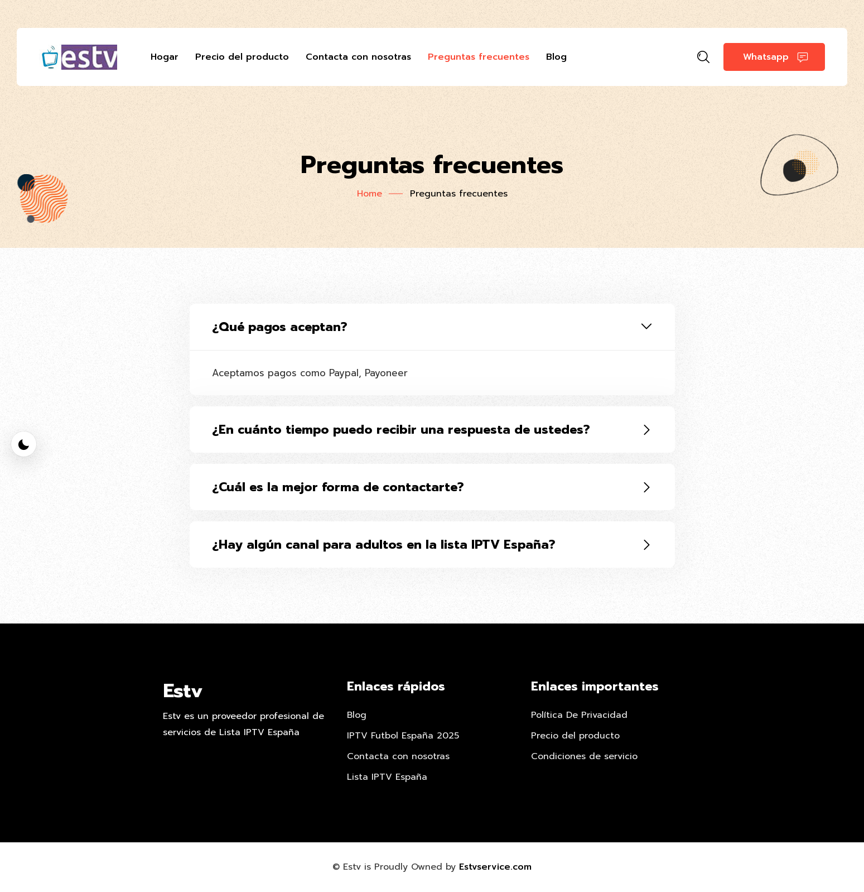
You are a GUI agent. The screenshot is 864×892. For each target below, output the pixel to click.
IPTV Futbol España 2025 (403, 735)
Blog (556, 57)
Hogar (164, 57)
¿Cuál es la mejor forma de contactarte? (338, 487)
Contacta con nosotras (358, 57)
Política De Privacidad (579, 715)
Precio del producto (242, 57)
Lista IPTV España (387, 777)
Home (369, 193)
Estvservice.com (495, 867)
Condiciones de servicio (584, 756)
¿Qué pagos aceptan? (279, 327)
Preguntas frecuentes (478, 57)
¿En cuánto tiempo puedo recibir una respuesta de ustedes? (401, 429)
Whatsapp (775, 57)
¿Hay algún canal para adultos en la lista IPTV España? (384, 544)
